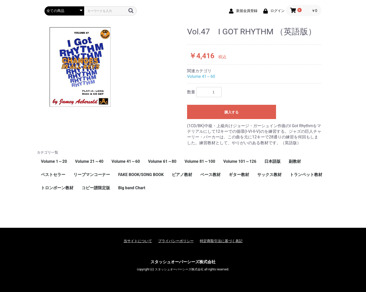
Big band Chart (131, 187)
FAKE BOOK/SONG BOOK (141, 174)
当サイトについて (138, 241)
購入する (231, 112)
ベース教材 (210, 174)
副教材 (295, 161)
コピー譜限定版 (96, 187)
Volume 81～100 (200, 161)
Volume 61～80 (162, 161)
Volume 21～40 (89, 161)
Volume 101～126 (239, 161)
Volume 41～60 (201, 76)
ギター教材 (239, 174)
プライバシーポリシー (176, 241)
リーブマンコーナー (91, 174)
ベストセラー (53, 174)
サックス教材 (269, 174)
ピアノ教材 (182, 174)
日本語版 (272, 161)
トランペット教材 (306, 174)
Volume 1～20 (54, 161)
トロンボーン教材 (57, 187)
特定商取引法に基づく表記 (221, 241)
